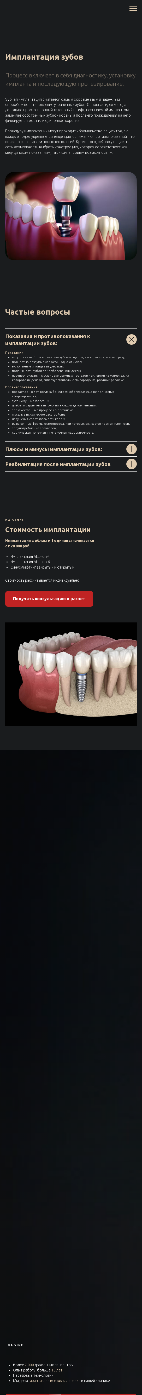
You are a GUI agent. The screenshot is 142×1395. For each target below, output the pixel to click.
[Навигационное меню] (133, 8)
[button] (49, 599)
